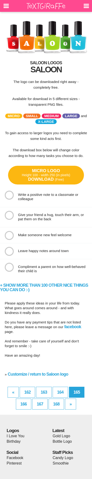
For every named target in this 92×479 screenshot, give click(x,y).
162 (27, 392)
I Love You (15, 436)
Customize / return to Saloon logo (38, 374)
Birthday (14, 441)
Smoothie (61, 463)
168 (56, 404)
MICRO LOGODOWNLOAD (46, 175)
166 (23, 404)
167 (40, 404)
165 (77, 392)
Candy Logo (63, 458)
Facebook (15, 458)
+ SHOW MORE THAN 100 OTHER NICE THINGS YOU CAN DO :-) (44, 287)
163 (44, 392)
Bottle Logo (62, 441)
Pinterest (14, 463)
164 (60, 392)
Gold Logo (61, 436)
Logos (13, 430)
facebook (72, 326)
